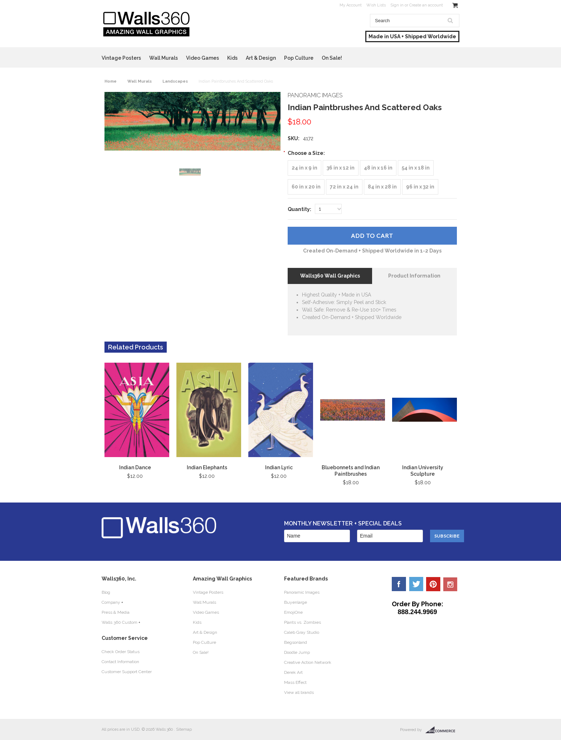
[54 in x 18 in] (416, 168)
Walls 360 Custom (119, 622)
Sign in (397, 5)
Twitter (416, 584)
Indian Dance (135, 467)
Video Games (202, 58)
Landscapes (175, 81)
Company (111, 602)
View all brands (299, 692)
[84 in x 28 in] (382, 187)
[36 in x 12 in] (340, 168)
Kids (232, 58)
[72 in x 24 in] (344, 187)
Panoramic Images (301, 592)
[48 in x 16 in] (378, 168)
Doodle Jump (297, 652)
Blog (106, 592)
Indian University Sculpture (422, 471)
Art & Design (261, 58)
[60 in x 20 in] (306, 187)
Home (110, 81)
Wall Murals (163, 58)
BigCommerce (442, 730)
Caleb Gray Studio (301, 632)
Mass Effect (295, 682)
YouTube (450, 584)
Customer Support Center (127, 671)
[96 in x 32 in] (420, 187)
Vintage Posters (121, 58)
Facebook (399, 584)
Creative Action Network (307, 662)
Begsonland (295, 642)
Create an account (426, 5)
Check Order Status (121, 651)
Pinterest (433, 584)
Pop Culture (298, 58)
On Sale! (332, 58)
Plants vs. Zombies (302, 622)
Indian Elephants (207, 467)
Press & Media (116, 612)
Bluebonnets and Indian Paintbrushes (351, 471)
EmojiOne (293, 612)
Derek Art (293, 672)
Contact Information (120, 661)
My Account (351, 5)
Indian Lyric (279, 467)
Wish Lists (376, 5)
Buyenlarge (295, 602)
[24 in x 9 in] (304, 168)
